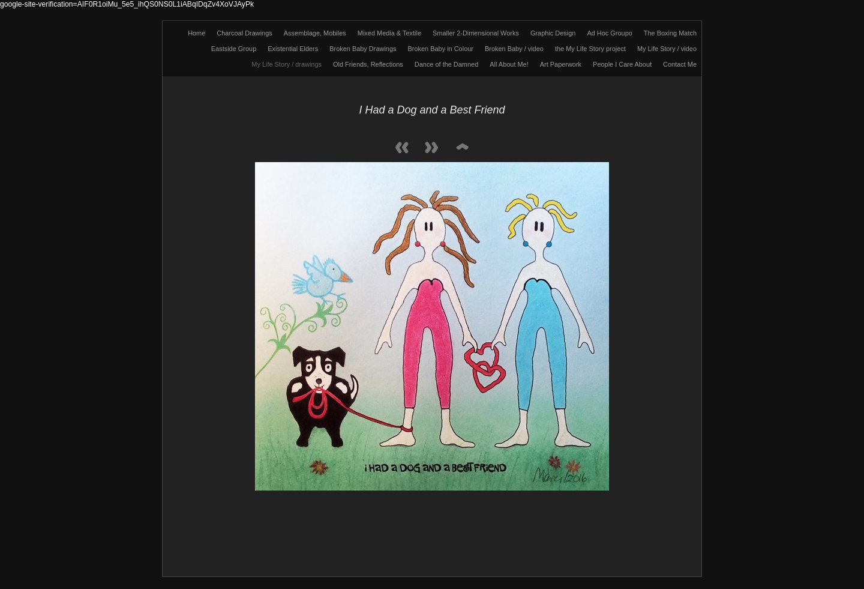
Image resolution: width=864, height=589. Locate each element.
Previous (402, 148)
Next (432, 148)
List (462, 148)
